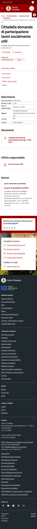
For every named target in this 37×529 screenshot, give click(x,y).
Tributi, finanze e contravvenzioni (12, 372)
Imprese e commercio (8, 363)
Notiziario (4, 413)
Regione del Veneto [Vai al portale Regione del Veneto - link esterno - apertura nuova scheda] (7, 2)
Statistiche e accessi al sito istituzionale (14, 494)
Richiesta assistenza (8, 463)
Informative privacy (7, 479)
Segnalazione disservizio (9, 460)
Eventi (3, 410)
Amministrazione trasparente (11, 475)
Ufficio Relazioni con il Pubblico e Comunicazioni (17, 442)
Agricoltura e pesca (7, 334)
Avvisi (3, 396)
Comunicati (5, 392)
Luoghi (3, 406)
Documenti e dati (7, 317)
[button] (34, 14)
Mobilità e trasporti (7, 366)
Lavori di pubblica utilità (16, 187)
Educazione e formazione (9, 356)
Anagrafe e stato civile (8, 341)
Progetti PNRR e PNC (8, 324)
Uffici (3, 305)
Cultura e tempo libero (8, 353)
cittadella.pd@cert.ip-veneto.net (15, 447)
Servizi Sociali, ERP (15, 164)
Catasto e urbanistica (8, 350)
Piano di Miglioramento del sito (11, 472)
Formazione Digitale (8, 466)
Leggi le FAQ (5, 453)
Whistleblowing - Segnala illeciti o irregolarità (16, 491)
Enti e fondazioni (6, 308)
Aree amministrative (8, 302)
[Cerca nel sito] (31, 8)
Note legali (4, 482)
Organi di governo (7, 298)
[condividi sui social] (6, 52)
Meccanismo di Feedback (9, 488)
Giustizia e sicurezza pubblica (11, 360)
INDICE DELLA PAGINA (18, 68)
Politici (3, 311)
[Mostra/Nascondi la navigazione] (2, 8)
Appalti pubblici (6, 344)
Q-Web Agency (33, 514)
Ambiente (4, 338)
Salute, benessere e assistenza (15, 184)
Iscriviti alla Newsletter (9, 469)
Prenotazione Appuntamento (11, 457)
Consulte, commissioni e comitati (12, 320)
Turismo (4, 375)
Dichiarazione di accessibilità (10, 485)
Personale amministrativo (9, 314)
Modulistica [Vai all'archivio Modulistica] (17, 100)
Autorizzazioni (6, 347)
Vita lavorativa (6, 378)
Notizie (3, 389)
